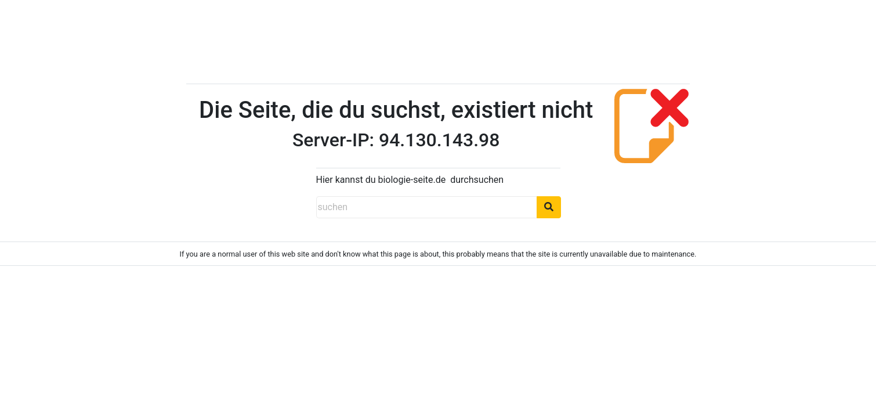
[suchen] (426, 207)
